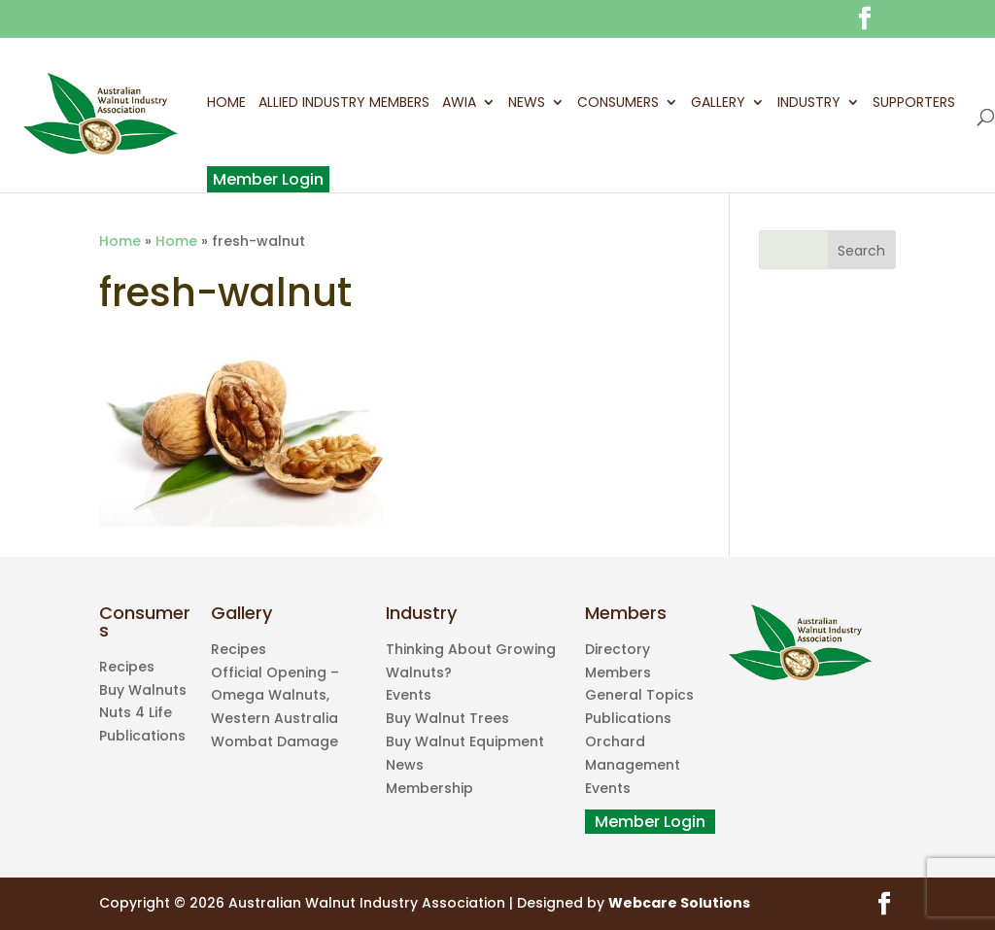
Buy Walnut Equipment (465, 741)
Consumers (618, 104)
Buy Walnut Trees (447, 718)
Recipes (126, 666)
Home (226, 104)
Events (408, 695)
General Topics (639, 695)
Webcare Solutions (679, 903)
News (526, 104)
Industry (809, 104)
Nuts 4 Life (135, 712)
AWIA (459, 104)
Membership (429, 788)
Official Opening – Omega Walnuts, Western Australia (275, 696)
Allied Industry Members (343, 104)
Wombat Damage (274, 741)
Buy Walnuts (143, 690)
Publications (142, 735)
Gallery (718, 104)
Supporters (914, 104)
